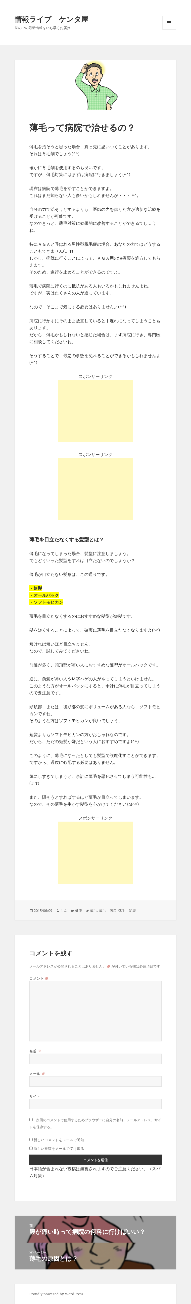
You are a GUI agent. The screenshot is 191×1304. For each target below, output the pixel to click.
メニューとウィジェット (169, 29)
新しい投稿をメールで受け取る (59, 1148)
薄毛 (93, 910)
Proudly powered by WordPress (56, 1294)
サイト (34, 1096)
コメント (38, 978)
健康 (78, 910)
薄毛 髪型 (127, 910)
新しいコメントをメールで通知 (59, 1139)
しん (63, 910)
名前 (35, 1051)
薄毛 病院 (107, 910)
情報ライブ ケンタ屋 (51, 19)
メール (37, 1073)
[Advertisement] (95, 411)
